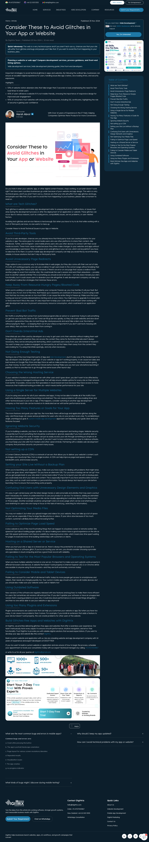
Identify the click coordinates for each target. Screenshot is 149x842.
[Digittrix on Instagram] (135, 836)
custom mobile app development (42, 419)
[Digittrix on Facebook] (130, 836)
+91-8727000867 (12, 2)
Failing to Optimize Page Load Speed (123, 140)
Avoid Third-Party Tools (118, 88)
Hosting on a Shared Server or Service (124, 142)
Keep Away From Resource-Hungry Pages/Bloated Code (123, 95)
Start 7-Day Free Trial (55, 713)
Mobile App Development (116, 813)
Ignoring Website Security (119, 121)
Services (47, 10)
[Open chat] (144, 837)
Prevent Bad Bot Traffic (119, 99)
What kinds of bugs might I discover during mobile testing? (38, 782)
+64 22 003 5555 (31, 2)
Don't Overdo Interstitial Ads (120, 102)
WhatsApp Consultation (76, 817)
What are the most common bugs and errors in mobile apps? (38, 733)
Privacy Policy (112, 826)
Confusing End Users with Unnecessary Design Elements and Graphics (124, 133)
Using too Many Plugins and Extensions (124, 158)
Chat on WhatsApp (42, 819)
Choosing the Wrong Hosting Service (123, 108)
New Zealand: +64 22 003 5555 (78, 813)
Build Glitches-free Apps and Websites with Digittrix (124, 162)
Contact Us (111, 821)
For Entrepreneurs (134, 2)
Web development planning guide (45, 66)
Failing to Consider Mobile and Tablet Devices (123, 151)
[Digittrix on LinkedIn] (124, 836)
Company (95, 10)
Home (35, 10)
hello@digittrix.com (74, 805)
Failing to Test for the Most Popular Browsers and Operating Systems (123, 146)
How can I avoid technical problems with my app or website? (110, 742)
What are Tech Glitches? (119, 85)
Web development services (19, 66)
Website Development (115, 809)
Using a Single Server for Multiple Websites (122, 112)
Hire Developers (78, 10)
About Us (110, 805)
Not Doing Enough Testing (119, 105)
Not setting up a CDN (118, 124)
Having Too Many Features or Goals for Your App (124, 117)
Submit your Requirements (131, 10)
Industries (61, 10)
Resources (109, 10)
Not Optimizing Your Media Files (121, 137)
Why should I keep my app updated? (110, 733)
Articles (14, 21)
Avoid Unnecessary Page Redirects (123, 91)
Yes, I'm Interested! (123, 34)
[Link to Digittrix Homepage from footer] (14, 805)
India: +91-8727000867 (75, 809)
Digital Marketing (113, 817)
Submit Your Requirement (18, 819)
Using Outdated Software (119, 156)
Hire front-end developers (71, 66)
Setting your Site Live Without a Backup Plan (124, 127)
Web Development (58, 357)
